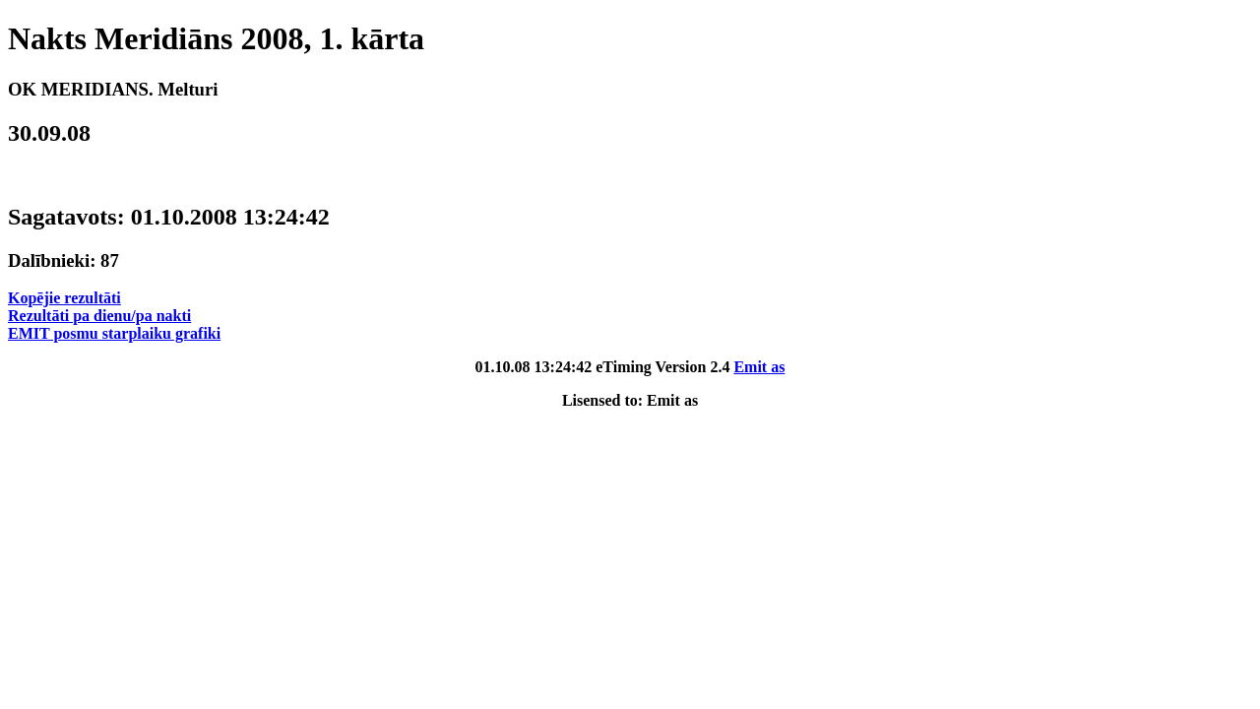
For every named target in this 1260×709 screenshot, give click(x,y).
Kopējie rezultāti (64, 298)
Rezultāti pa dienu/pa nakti (99, 315)
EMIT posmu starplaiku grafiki (114, 333)
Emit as (759, 366)
